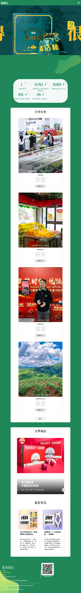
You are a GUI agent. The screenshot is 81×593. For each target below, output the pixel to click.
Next (64, 490)
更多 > (40, 418)
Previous (17, 490)
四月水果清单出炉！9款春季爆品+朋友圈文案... (28, 533)
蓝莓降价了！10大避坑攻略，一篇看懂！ (52, 533)
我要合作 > (40, 186)
